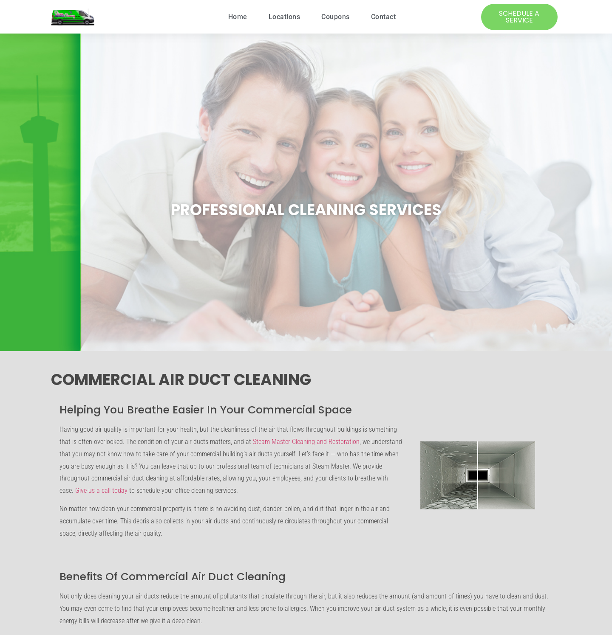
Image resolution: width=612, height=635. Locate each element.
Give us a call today (101, 490)
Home (237, 17)
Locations (284, 17)
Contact (383, 17)
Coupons (335, 17)
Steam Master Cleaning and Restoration (306, 442)
